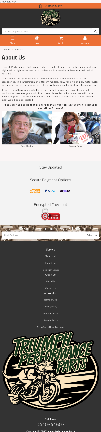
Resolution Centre (50, 269)
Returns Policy (50, 313)
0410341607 (52, 6)
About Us (50, 281)
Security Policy (50, 320)
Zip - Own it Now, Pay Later (50, 327)
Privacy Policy (50, 306)
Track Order (50, 263)
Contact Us (50, 288)
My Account (50, 256)
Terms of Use (50, 299)
